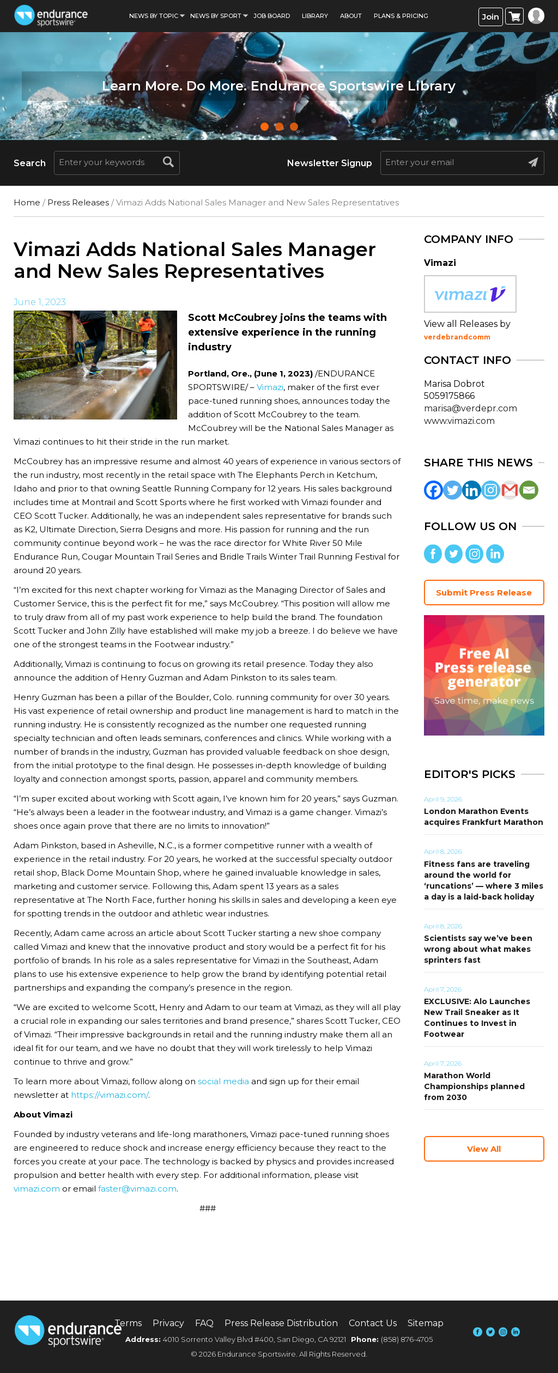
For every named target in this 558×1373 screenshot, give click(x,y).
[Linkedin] (471, 490)
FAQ (204, 1323)
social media (223, 1081)
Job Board (271, 16)
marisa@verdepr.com (470, 408)
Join (490, 16)
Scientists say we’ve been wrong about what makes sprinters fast (478, 949)
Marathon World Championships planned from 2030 (474, 1086)
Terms (128, 1323)
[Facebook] (433, 490)
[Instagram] (490, 490)
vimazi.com (37, 1188)
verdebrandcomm (457, 337)
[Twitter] (452, 490)
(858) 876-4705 (407, 1339)
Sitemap (426, 1323)
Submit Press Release (484, 592)
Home (27, 202)
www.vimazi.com (459, 421)
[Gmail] (509, 490)
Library (315, 16)
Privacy (168, 1323)
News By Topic (153, 16)
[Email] (528, 490)
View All (484, 1149)
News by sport (215, 16)
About (351, 16)
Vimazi (270, 387)
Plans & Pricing (401, 16)
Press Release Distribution (281, 1323)
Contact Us (373, 1323)
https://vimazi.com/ (109, 1095)
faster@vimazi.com (137, 1188)
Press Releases (78, 202)
